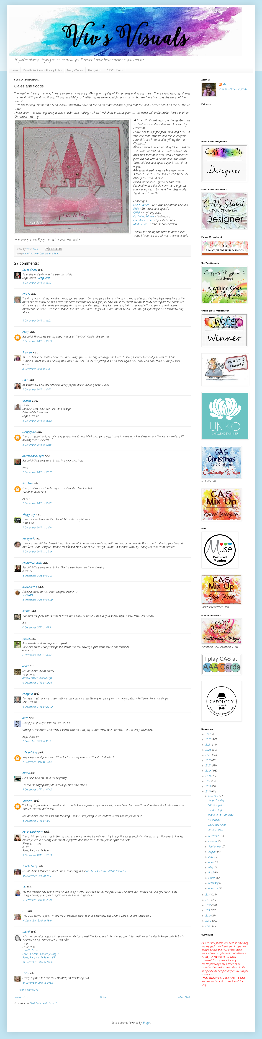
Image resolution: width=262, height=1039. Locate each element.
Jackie (25, 639)
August (212, 852)
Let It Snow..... (215, 830)
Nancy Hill (27, 539)
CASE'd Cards (115, 70)
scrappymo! (28, 432)
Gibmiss (26, 401)
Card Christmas (31, 253)
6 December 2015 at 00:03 (37, 576)
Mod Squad (140, 224)
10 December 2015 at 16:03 (37, 876)
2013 (208, 900)
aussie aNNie (29, 587)
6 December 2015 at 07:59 (37, 655)
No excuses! (214, 820)
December (214, 796)
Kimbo (25, 773)
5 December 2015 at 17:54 (36, 369)
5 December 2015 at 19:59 (37, 445)
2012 (208, 905)
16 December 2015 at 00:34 (37, 962)
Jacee (25, 666)
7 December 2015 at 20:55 (37, 762)
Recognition (94, 70)
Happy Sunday (216, 800)
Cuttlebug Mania (143, 216)
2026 (208, 734)
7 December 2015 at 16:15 (36, 741)
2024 (208, 745)
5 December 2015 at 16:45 (37, 341)
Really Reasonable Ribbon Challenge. (106, 871)
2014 (208, 895)
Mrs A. (26, 294)
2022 (208, 755)
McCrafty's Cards (32, 563)
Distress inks (46, 253)
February (213, 883)
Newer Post (21, 997)
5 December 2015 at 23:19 (37, 552)
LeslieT (26, 932)
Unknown (27, 801)
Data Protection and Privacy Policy (42, 70)
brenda (26, 611)
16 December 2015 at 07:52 (37, 983)
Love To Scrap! (30, 950)
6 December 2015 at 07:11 (36, 628)
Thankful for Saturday (220, 815)
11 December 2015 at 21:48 (37, 900)
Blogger (146, 1023)
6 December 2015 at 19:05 (37, 683)
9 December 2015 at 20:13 (37, 855)
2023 (208, 750)
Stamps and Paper (33, 456)
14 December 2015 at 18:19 (37, 921)
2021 (208, 760)
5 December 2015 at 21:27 (36, 503)
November (214, 836)
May (211, 867)
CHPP (137, 213)
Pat (24, 911)
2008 (208, 926)
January (213, 888)
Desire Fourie (29, 270)
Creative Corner (143, 220)
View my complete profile (233, 89)
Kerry (25, 332)
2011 (207, 910)
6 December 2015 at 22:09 (37, 707)
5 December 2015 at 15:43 (36, 283)
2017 (208, 781)
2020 (208, 766)
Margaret (27, 694)
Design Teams (75, 70)
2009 (208, 921)
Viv (24, 887)
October (213, 841)
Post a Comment (28, 990)
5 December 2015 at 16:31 (36, 321)
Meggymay (28, 515)
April (211, 873)
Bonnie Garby (29, 866)
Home (14, 70)
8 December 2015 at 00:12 (37, 790)
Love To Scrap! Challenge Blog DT (41, 954)
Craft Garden (141, 205)
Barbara (27, 353)
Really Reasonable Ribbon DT (38, 958)
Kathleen (27, 483)
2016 (208, 786)
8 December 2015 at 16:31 (36, 821)
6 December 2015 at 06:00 (37, 600)
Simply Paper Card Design (37, 678)
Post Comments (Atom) (43, 1003)
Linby (25, 973)
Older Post (184, 997)
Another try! (215, 810)
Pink (56, 253)
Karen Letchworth (32, 832)
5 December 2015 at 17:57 (36, 390)
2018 (208, 776)
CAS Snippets (215, 805)
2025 (208, 739)
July (211, 857)
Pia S (25, 380)
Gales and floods (217, 825)
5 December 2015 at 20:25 (37, 472)
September (215, 847)
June (211, 862)
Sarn (25, 718)
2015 (208, 792)
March (212, 878)
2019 (208, 771)
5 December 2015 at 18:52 (37, 421)
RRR (135, 209)
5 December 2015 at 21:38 (37, 528)
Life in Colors (29, 753)
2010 (208, 916)
